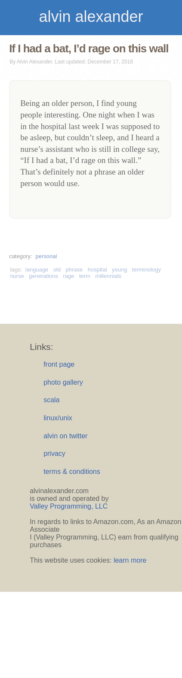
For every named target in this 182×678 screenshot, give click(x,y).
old (57, 269)
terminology (146, 269)
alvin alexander (91, 16)
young (119, 269)
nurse (17, 276)
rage (68, 276)
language (37, 269)
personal (46, 256)
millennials (108, 276)
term (84, 276)
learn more (130, 560)
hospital (97, 269)
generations (43, 276)
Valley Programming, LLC (69, 506)
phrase (74, 269)
